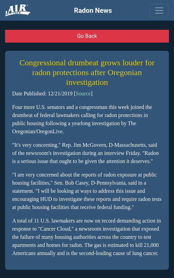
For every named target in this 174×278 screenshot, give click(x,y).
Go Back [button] (87, 36)
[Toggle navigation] (159, 10)
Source (83, 93)
